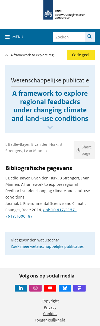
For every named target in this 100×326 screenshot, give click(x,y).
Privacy (50, 307)
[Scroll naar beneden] (50, 128)
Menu (17, 36)
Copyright (50, 300)
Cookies (50, 313)
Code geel (80, 54)
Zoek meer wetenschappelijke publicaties (47, 246)
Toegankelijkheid (50, 320)
